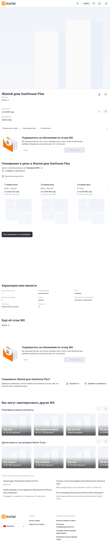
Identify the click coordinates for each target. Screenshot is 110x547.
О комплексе (45, 128)
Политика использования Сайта (66, 538)
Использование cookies (66, 521)
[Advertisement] (55, 261)
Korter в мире (34, 521)
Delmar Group (7, 120)
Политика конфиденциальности (65, 525)
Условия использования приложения (66, 532)
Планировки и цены (10, 128)
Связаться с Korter (36, 524)
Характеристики (29, 128)
